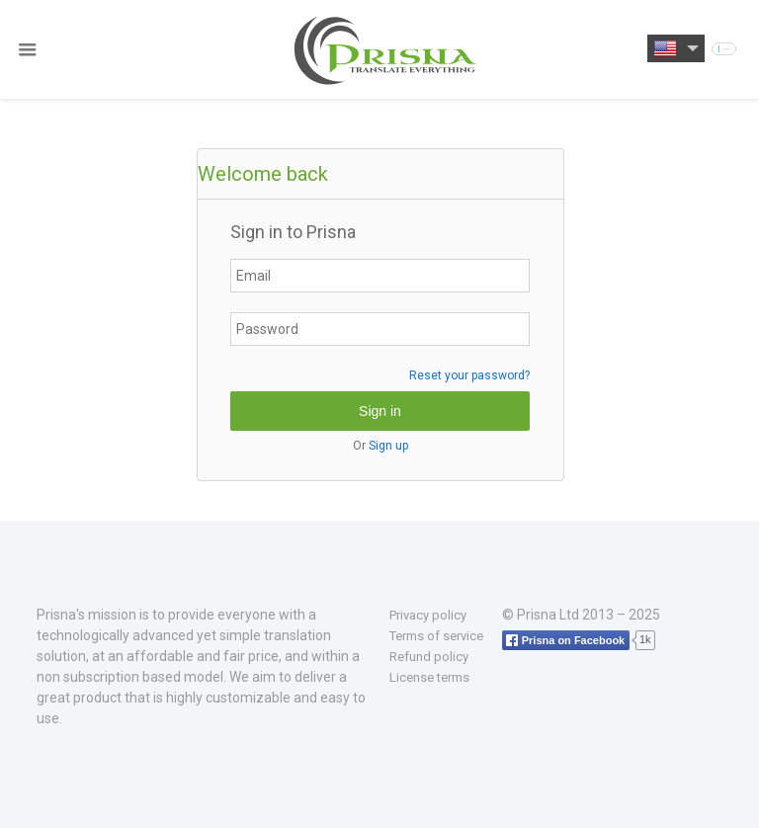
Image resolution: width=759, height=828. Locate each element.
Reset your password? (469, 375)
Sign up (388, 446)
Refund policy (428, 656)
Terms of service (436, 635)
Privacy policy (427, 615)
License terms (429, 677)
